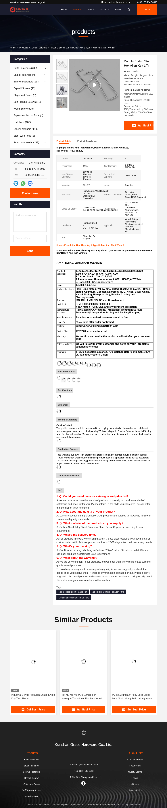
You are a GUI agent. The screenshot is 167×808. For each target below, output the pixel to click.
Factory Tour (135, 765)
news (135, 778)
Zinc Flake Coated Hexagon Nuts (108, 592)
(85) (26, 142)
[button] (62, 107)
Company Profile (135, 759)
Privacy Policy (135, 790)
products (23, 47)
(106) (22, 122)
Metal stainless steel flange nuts (74, 597)
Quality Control (135, 772)
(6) (24, 95)
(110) (25, 129)
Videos (91, 9)
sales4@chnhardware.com (115, 2)
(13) (24, 88)
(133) (26, 81)
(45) (24, 75)
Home (64, 9)
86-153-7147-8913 (146, 2)
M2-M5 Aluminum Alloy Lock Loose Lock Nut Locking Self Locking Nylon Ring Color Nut (132, 697)
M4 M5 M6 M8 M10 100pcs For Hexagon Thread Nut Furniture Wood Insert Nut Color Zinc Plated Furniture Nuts (82, 697)
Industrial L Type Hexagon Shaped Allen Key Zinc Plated (33, 697)
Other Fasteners (39, 47)
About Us (104, 9)
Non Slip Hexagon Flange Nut (73, 592)
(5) (24, 135)
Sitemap (135, 784)
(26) (23, 108)
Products (77, 9)
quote (147, 9)
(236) (25, 68)
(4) (28, 115)
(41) (27, 102)
